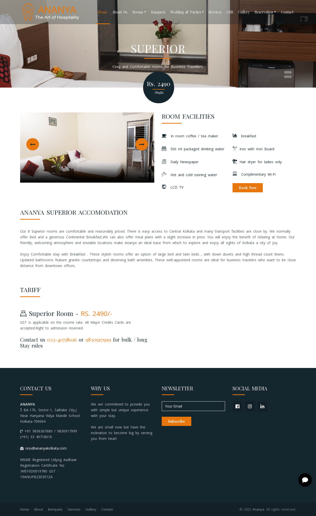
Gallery (244, 12)
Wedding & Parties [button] (185, 12)
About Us (119, 12)
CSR (230, 12)
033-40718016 (62, 339)
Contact (287, 12)
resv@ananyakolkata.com (46, 448)
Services (215, 12)
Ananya (258, 509)
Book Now (248, 187)
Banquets (158, 12)
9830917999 (98, 339)
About (38, 509)
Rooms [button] (137, 12)
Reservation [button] (264, 12)
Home (102, 12)
